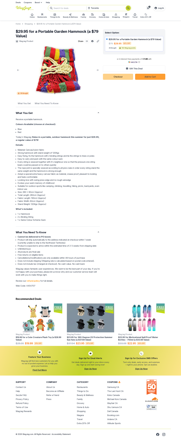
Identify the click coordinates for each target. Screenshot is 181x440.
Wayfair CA (112, 403)
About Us (50, 387)
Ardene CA (112, 419)
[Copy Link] (98, 41)
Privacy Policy (22, 399)
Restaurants (82, 387)
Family (80, 399)
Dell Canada (112, 411)
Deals (18, 2)
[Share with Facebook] (92, 41)
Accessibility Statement (61, 434)
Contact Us (21, 387)
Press (48, 399)
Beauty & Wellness (85, 395)
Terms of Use (22, 407)
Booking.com (113, 415)
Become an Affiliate (55, 391)
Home (18, 24)
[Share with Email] (87, 41)
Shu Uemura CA (114, 407)
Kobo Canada (113, 395)
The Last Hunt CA (115, 391)
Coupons (28, 2)
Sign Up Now (90, 369)
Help (48, 2)
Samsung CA (113, 387)
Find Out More (40, 370)
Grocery (80, 403)
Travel (79, 419)
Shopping (29, 24)
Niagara (80, 415)
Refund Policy (22, 403)
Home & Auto (83, 407)
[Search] (128, 8)
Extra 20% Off (83, 423)
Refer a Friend (52, 395)
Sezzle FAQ (21, 395)
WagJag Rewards (24, 411)
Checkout (118, 76)
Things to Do (83, 391)
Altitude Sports (114, 423)
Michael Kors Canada (116, 399)
